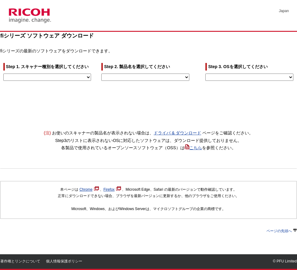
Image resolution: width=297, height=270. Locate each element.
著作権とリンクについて (20, 261)
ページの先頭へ (281, 231)
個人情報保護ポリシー (64, 261)
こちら (195, 147)
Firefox (112, 189)
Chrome (89, 189)
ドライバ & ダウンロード (177, 132)
